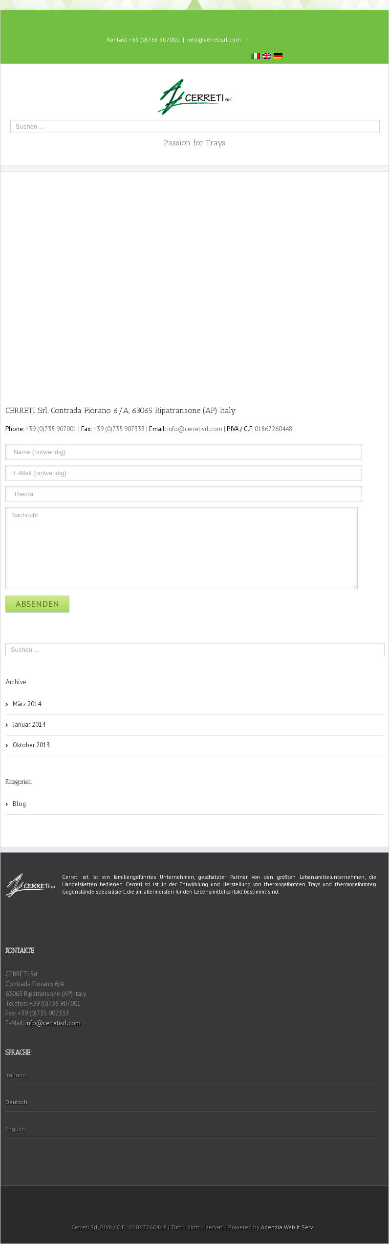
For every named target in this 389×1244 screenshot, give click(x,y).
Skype (202, 19)
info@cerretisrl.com (214, 39)
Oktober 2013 (31, 745)
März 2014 (27, 704)
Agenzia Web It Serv (287, 1227)
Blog (19, 804)
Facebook (184, 19)
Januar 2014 (29, 724)
